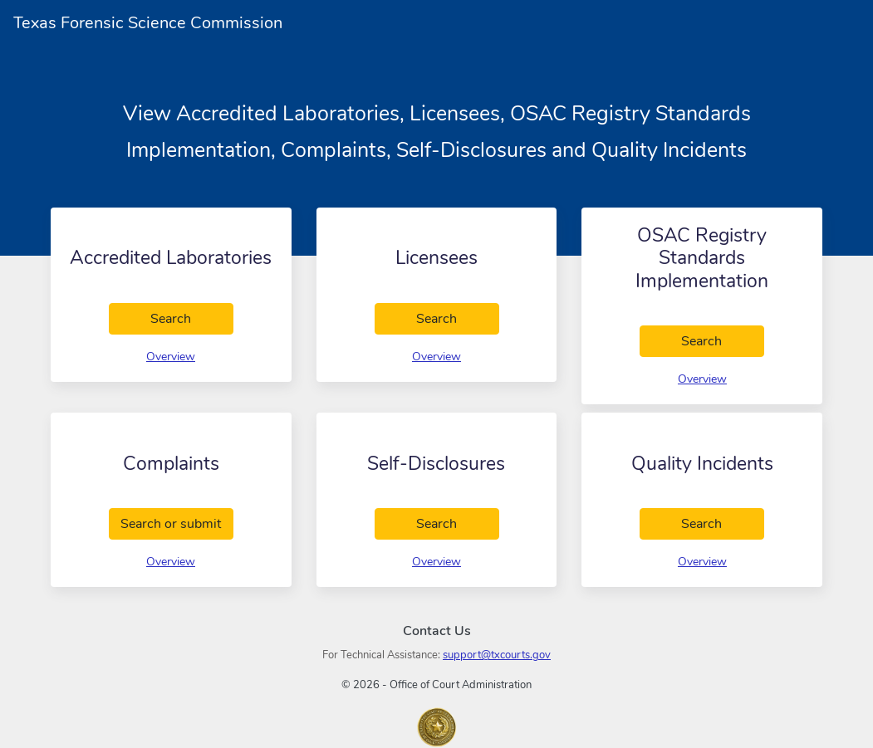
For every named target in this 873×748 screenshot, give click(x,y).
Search (191, 318)
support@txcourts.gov (497, 655)
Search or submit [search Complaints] (176, 523)
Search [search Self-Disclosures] (457, 523)
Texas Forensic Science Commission (147, 23)
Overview (170, 356)
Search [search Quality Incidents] (723, 523)
